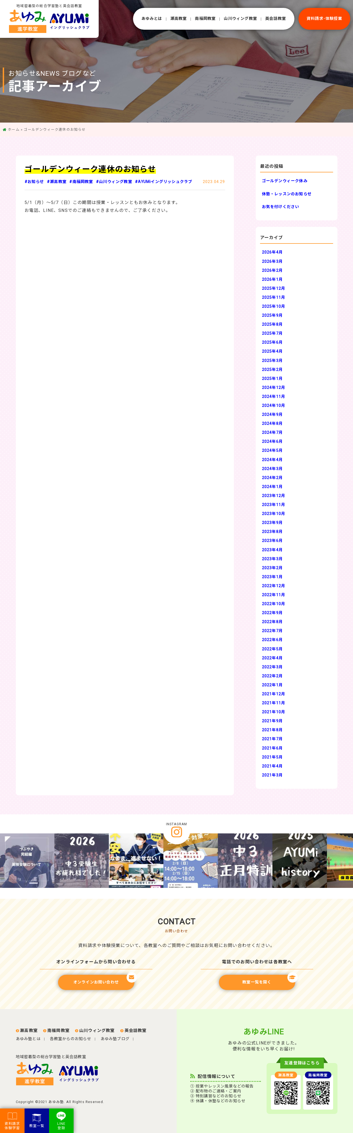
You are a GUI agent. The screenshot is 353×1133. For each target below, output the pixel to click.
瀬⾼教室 (178, 18)
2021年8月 (272, 730)
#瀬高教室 (57, 181)
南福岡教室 (205, 18)
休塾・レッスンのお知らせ (287, 194)
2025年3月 (272, 360)
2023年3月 (272, 559)
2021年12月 (273, 694)
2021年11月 (273, 703)
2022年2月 (272, 676)
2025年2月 (272, 369)
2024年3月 (272, 469)
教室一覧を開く (268, 980)
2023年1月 (272, 577)
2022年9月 (272, 613)
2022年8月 (272, 622)
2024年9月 (272, 414)
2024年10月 (273, 405)
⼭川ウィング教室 (240, 18)
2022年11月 (273, 595)
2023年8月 (272, 531)
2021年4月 (272, 766)
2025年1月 (272, 378)
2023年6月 (272, 540)
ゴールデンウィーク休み (284, 181)
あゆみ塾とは (28, 1039)
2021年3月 (272, 775)
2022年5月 (272, 649)
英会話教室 (275, 18)
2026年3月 (272, 261)
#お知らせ (34, 181)
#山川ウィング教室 (114, 181)
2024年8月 (272, 423)
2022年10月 (273, 604)
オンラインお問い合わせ (103, 980)
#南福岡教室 (81, 181)
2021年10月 (273, 712)
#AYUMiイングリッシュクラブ (163, 181)
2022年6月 (272, 640)
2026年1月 (272, 279)
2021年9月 (272, 721)
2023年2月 (272, 568)
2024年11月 (273, 396)
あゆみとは (151, 18)
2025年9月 (272, 315)
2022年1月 (272, 685)
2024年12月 (273, 387)
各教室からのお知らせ (70, 1039)
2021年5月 (272, 757)
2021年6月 (272, 748)
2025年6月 (272, 342)
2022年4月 (272, 658)
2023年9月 (272, 522)
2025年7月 (272, 333)
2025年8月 (272, 324)
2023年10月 (273, 513)
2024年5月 (272, 450)
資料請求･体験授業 (324, 18)
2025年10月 (273, 306)
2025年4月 (272, 351)
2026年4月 (272, 252)
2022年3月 (272, 667)
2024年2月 (272, 478)
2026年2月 (272, 270)
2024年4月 (272, 460)
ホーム (14, 129)
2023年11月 (273, 504)
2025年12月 (273, 288)
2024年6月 (272, 441)
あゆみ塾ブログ (115, 1039)
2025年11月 (273, 297)
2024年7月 (272, 432)
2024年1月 (272, 487)
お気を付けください (280, 207)
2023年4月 (272, 550)
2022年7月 (272, 631)
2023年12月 (273, 496)
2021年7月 (272, 739)
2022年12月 (273, 586)
